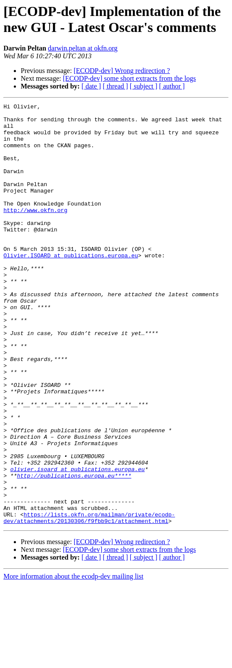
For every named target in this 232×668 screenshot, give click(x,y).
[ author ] (172, 86)
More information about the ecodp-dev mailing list (73, 660)
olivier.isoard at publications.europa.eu (77, 543)
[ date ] (91, 86)
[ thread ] (115, 86)
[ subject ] (143, 86)
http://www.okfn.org (35, 232)
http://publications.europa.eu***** (74, 550)
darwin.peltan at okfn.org (82, 48)
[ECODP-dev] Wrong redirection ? (122, 70)
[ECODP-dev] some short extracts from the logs (129, 78)
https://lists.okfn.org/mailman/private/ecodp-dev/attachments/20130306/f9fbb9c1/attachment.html (89, 601)
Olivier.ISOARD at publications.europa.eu (70, 286)
